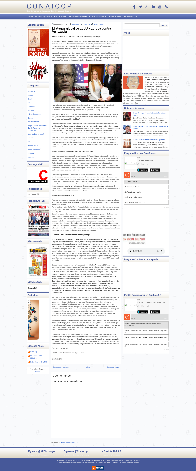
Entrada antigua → (114, 367)
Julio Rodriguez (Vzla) (36, 134)
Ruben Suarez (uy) (34, 149)
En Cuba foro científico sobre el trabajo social (149, 140)
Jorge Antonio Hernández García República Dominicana (37, 128)
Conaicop (75, 24)
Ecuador (31, 110)
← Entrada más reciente (59, 367)
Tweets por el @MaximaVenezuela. (76, 455)
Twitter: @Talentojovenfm (130, 462)
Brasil (30, 99)
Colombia (31, 106)
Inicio (30, 16)
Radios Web (60, 16)
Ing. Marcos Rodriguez (84, 462)
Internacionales (33, 122)
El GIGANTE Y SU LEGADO (36, 357)
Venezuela (86, 24)
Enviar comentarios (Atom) (70, 442)
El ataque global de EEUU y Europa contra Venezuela (81, 30)
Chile (29, 103)
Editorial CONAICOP (35, 114)
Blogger (37, 371)
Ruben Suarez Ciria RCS (38, 362)
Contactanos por (97, 462)
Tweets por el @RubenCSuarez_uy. (112, 455)
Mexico (30, 138)
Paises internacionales (79, 16)
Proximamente (99, 16)
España (30, 118)
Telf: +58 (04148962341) (112, 462)
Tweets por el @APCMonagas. (38, 455)
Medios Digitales (43, 16)
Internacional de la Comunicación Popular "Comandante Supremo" (117, 460)
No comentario (99, 24)
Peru (29, 142)
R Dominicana (33, 145)
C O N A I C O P (49, 6)
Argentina (31, 91)
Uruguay (31, 153)
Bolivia (30, 95)
